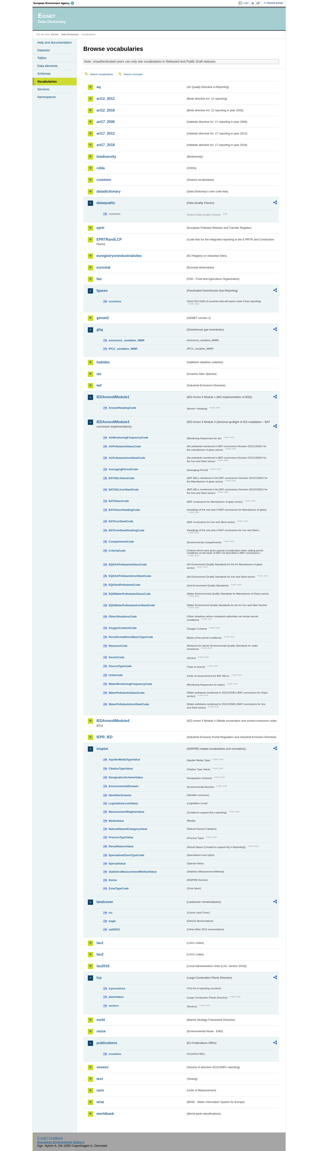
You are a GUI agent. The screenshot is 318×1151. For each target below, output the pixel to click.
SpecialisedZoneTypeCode (126, 855)
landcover (105, 902)
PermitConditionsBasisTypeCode (131, 637)
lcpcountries (117, 988)
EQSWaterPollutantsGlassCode (130, 593)
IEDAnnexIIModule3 (113, 422)
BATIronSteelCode (121, 521)
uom (100, 1090)
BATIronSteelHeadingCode (127, 530)
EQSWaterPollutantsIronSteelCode (132, 605)
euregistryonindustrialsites (119, 256)
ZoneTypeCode (119, 888)
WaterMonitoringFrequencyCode (130, 684)
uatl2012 (114, 929)
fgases (102, 290)
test (100, 1079)
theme (113, 880)
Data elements (47, 66)
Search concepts (133, 74)
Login (246, 3)
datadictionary (109, 191)
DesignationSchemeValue (126, 777)
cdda (101, 168)
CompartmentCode (121, 541)
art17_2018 (106, 145)
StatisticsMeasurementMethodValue (133, 871)
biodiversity (106, 156)
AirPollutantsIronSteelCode (127, 457)
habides (103, 362)
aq (99, 87)
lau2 (100, 954)
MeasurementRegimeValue (126, 811)
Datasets (43, 50)
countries (115, 301)
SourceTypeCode (120, 666)
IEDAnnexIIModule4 (113, 721)
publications (107, 1043)
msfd (101, 1020)
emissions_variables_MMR (127, 340)
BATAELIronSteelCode (124, 489)
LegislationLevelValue (123, 803)
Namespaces (46, 97)
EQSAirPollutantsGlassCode (128, 564)
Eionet (54, 34)
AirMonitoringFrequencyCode (129, 437)
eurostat (103, 267)
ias (99, 374)
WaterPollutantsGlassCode (127, 692)
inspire (102, 749)
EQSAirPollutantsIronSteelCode (130, 576)
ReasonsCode (118, 645)
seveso (102, 1067)
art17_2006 (106, 122)
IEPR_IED (105, 737)
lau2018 (103, 966)
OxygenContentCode (123, 628)
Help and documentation (54, 42)
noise (101, 1031)
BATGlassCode (119, 501)
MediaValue (116, 820)
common (104, 180)
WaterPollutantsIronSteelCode (129, 704)
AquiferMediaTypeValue (124, 759)
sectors (114, 1005)
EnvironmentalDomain (124, 786)
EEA (55, 3)
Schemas (44, 73)
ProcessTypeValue (121, 837)
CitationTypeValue (121, 768)
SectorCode (117, 657)
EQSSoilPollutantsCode (124, 584)
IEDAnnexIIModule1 (113, 397)
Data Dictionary (70, 34)
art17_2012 (106, 133)
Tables (42, 58)
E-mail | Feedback (50, 1138)
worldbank (105, 1114)
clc (111, 912)
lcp (99, 978)
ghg (100, 329)
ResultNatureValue (121, 846)
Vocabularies (47, 81)
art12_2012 (106, 98)
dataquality (106, 203)
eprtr (101, 228)
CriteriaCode (117, 550)
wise (100, 1102)
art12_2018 (106, 110)
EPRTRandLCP (109, 239)
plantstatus (116, 997)
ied (99, 385)
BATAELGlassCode (121, 478)
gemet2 (103, 318)
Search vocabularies (101, 74)
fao (99, 279)
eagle (112, 921)
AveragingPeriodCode (123, 469)
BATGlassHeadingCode (124, 509)
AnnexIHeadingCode (122, 407)
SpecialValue (117, 863)
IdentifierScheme (120, 795)
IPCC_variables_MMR (123, 348)
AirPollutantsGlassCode (125, 446)
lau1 (100, 943)
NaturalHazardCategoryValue (128, 829)
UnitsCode (116, 675)
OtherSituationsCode (123, 616)
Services (43, 89)
